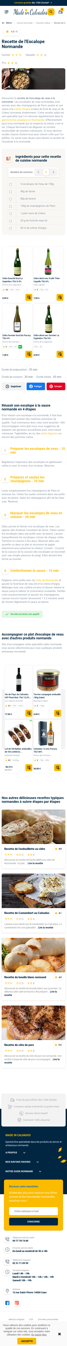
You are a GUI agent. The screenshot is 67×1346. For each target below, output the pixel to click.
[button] (7, 23)
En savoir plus (39, 1334)
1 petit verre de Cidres (32, 213)
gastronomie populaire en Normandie (23, 119)
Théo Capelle (39, 285)
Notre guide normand (23, 1171)
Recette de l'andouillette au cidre (24, 849)
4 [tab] (46, 172)
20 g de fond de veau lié (33, 220)
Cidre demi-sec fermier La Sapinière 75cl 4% (46, 337)
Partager (35, 386)
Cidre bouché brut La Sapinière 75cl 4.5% (12, 280)
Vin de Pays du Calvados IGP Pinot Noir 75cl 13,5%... (18, 696)
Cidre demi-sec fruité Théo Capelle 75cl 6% (47, 280)
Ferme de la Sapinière (11, 285)
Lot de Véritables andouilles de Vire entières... (18, 750)
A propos (15, 1153)
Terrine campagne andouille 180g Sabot (47, 696)
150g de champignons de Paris (37, 205)
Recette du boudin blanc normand (25, 977)
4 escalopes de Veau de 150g (37, 184)
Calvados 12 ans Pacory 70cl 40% (45, 750)
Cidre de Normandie (46, 580)
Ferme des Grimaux (10, 342)
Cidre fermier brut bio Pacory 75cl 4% (16, 337)
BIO (20, 347)
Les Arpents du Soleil (14, 701)
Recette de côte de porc (19, 1045)
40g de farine (27, 191)
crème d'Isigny (22, 109)
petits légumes (49, 433)
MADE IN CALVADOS (18, 1135)
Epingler (56, 386)
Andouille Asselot (12, 755)
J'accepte (27, 1341)
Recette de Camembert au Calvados (26, 913)
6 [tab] (53, 172)
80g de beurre (28, 198)
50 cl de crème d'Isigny (33, 227)
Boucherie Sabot (41, 701)
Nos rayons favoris (22, 1162)
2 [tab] (38, 172)
